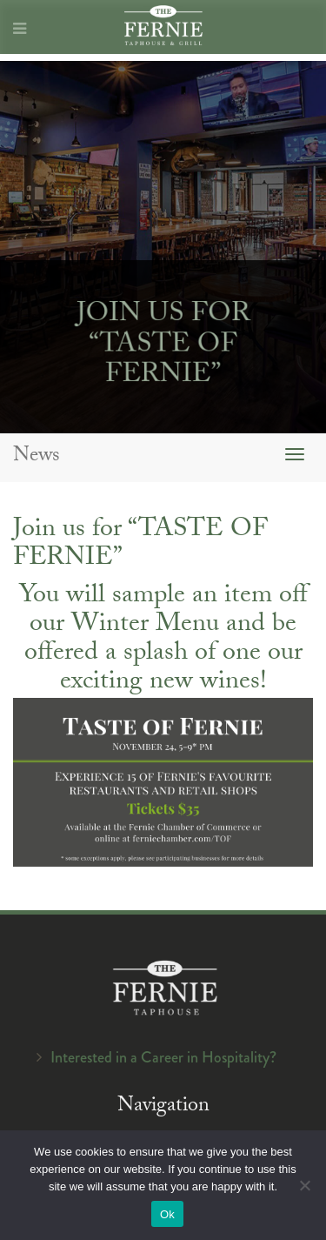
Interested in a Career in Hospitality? (163, 1057)
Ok (167, 1214)
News (36, 457)
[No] (304, 1185)
